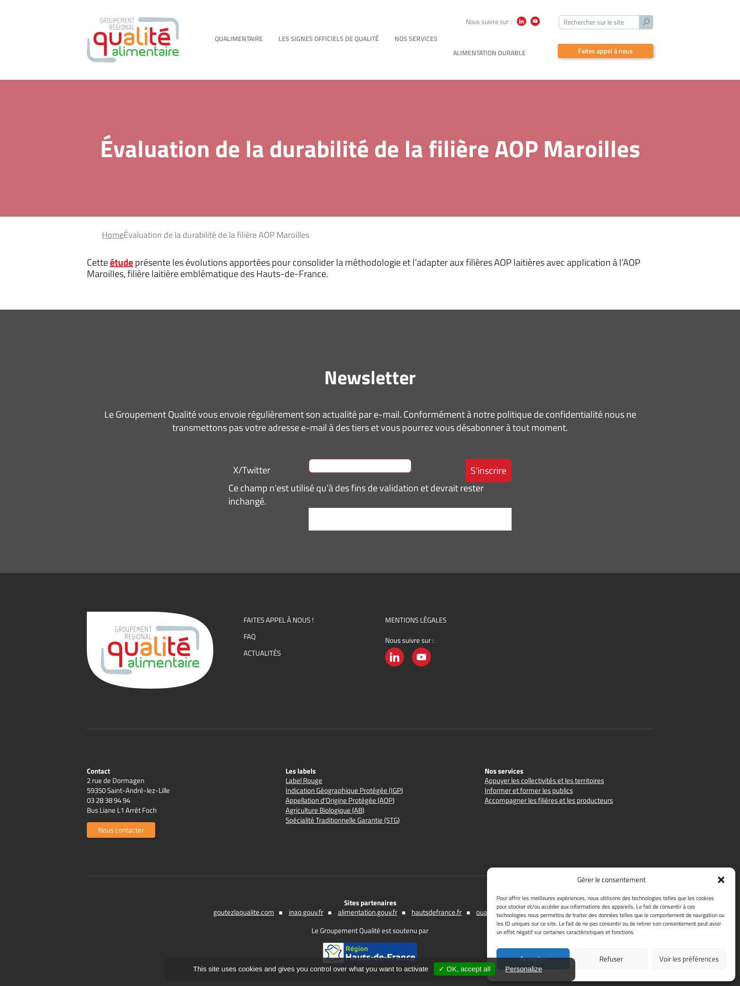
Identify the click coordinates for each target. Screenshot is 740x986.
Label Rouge (304, 779)
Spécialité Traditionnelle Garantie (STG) (343, 819)
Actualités (262, 652)
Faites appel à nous (605, 50)
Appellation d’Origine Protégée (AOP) (340, 799)
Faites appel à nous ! (279, 619)
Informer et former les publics (529, 789)
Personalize (523, 969)
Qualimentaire (239, 52)
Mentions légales (415, 619)
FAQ (250, 635)
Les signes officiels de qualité (328, 52)
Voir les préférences (689, 958)
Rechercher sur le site (593, 22)
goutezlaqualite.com (243, 911)
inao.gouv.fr (306, 911)
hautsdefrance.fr (437, 911)
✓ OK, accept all (464, 969)
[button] (721, 880)
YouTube (535, 25)
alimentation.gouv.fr (367, 911)
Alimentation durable (489, 52)
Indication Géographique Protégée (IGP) (344, 789)
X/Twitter (251, 469)
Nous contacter (121, 829)
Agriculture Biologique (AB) (325, 809)
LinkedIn (521, 25)
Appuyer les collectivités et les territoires (544, 779)
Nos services (416, 52)
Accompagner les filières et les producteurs (549, 799)
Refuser (611, 958)
